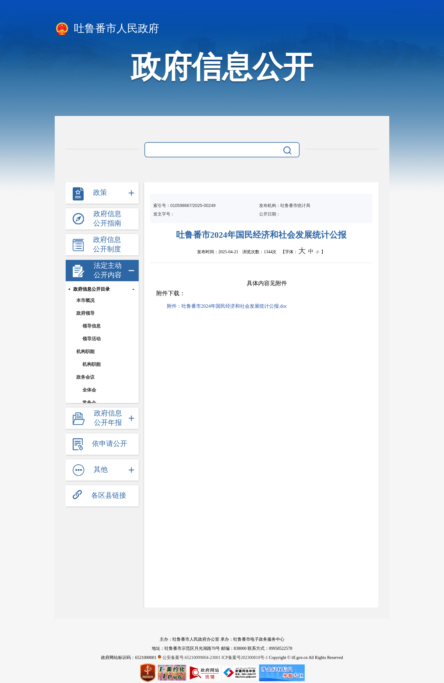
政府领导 (85, 313)
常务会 (89, 402)
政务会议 (85, 377)
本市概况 (85, 300)
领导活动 (91, 338)
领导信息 (91, 325)
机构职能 (85, 351)
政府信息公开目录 (91, 289)
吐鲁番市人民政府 (107, 29)
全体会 (89, 389)
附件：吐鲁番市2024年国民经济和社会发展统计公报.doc (227, 306)
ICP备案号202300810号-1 (244, 657)
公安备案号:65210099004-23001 (190, 657)
